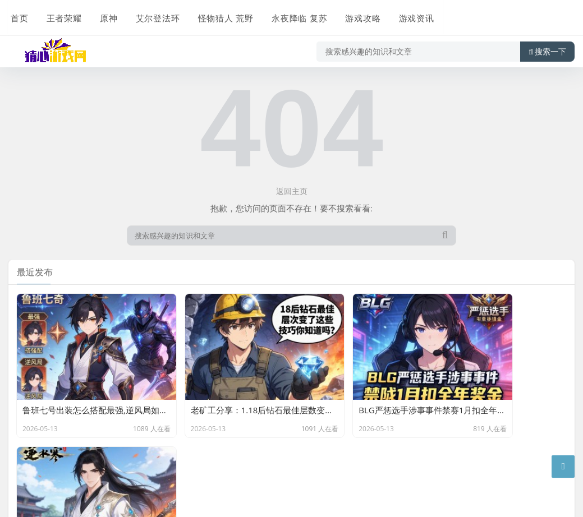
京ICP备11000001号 (46, 491)
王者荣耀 (61, 15)
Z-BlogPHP (178, 474)
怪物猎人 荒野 (220, 15)
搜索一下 (547, 47)
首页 (17, 15)
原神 (105, 15)
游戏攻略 (357, 15)
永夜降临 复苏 (294, 15)
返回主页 (291, 191)
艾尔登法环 (153, 15)
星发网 (97, 474)
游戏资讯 (410, 15)
